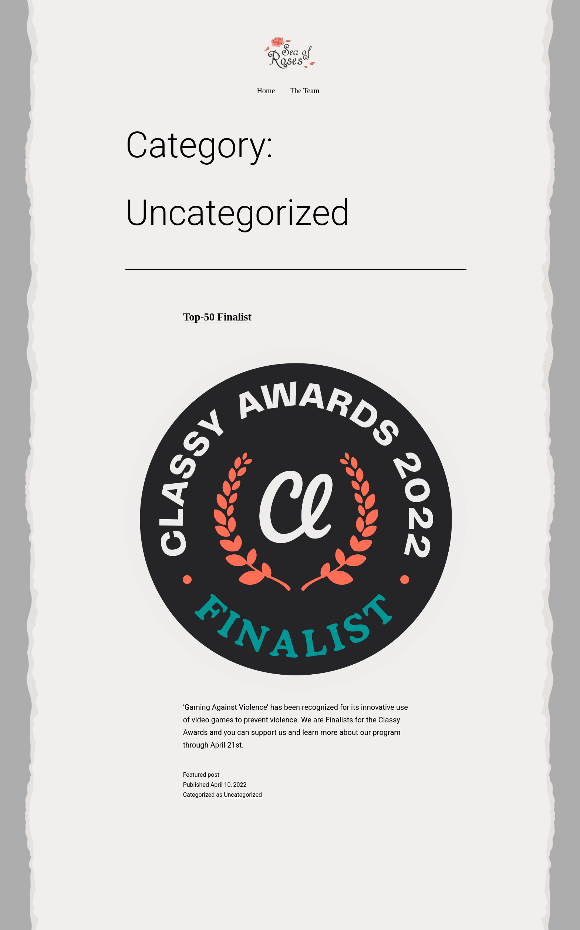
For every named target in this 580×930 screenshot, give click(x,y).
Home (266, 91)
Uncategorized (243, 794)
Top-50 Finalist (217, 317)
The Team (305, 91)
